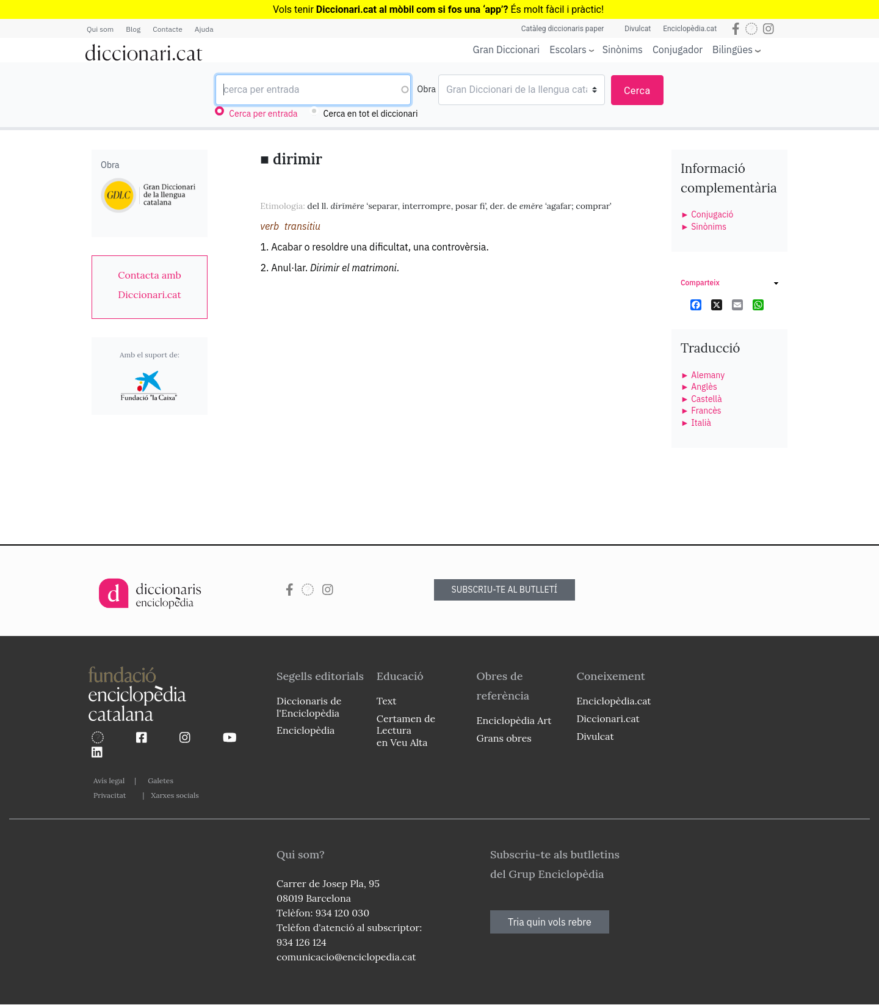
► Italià (696, 422)
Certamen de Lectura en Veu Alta (406, 730)
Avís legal (109, 780)
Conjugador (678, 49)
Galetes (160, 780)
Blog (133, 29)
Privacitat (109, 795)
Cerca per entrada (263, 113)
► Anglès (699, 386)
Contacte (167, 29)
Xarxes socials (174, 795)
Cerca (637, 91)
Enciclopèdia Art (514, 720)
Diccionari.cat (607, 718)
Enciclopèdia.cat (690, 28)
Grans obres (504, 738)
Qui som (100, 29)
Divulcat (637, 28)
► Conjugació (707, 214)
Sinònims (622, 49)
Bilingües (732, 49)
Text (387, 701)
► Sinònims (703, 226)
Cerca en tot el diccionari (371, 113)
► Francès (701, 410)
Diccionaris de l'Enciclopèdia (309, 706)
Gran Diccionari (506, 49)
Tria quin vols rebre (549, 922)
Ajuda (204, 29)
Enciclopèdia (306, 730)
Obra (426, 89)
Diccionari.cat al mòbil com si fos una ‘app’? (412, 9)
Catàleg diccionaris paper (562, 28)
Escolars (568, 49)
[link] (149, 284)
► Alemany (703, 375)
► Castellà (701, 398)
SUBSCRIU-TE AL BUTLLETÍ (505, 589)
